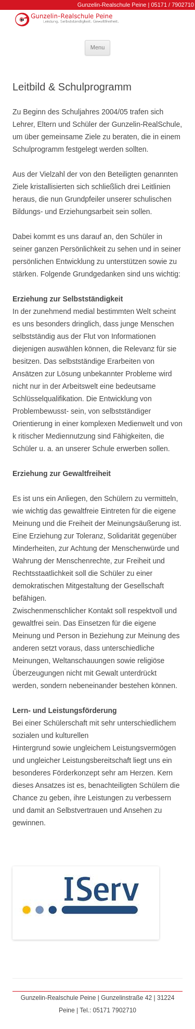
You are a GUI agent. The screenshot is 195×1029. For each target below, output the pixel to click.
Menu (97, 47)
